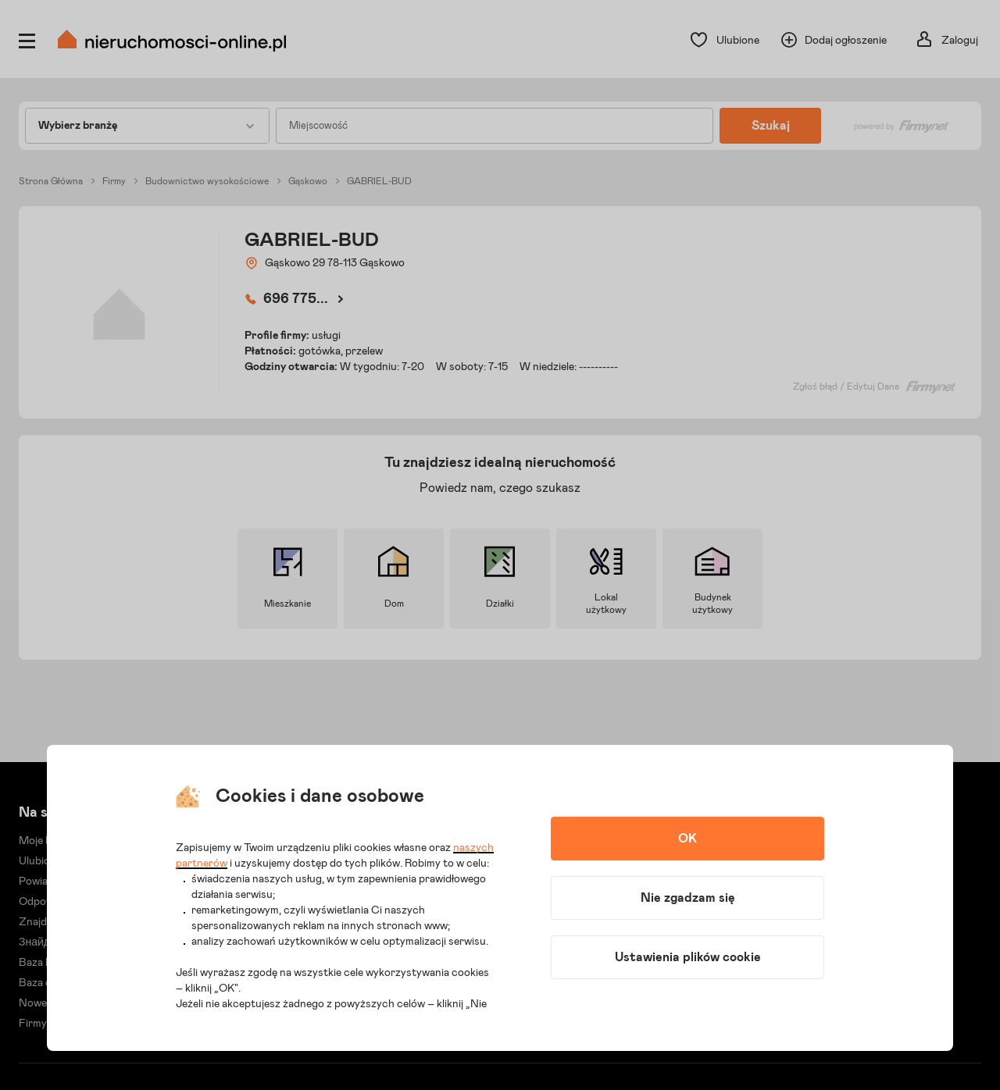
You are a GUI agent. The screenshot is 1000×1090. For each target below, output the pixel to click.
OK (687, 838)
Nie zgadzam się (688, 898)
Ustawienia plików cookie (688, 957)
